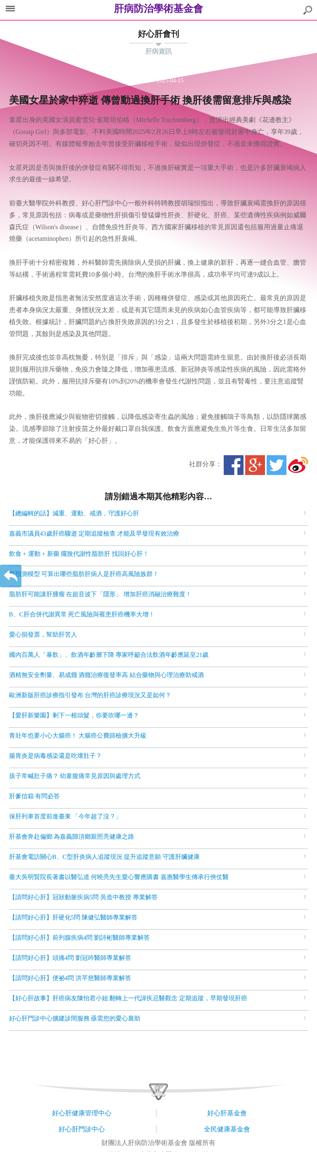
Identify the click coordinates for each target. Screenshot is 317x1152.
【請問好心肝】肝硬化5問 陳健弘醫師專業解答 (73, 917)
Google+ (255, 465)
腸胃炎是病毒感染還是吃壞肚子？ (55, 755)
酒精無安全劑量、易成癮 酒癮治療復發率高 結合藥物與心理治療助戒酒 (106, 675)
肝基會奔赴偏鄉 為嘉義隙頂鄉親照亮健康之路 (72, 836)
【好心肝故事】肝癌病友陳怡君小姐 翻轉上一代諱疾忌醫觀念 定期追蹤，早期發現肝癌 (128, 998)
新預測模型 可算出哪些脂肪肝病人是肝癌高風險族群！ (84, 574)
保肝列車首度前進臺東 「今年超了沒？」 (65, 816)
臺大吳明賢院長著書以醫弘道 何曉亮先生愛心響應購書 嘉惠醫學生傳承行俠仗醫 (119, 877)
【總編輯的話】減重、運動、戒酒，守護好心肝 (74, 513)
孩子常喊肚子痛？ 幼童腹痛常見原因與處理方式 (75, 776)
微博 (298, 465)
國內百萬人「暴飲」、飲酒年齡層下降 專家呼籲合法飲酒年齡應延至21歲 (109, 654)
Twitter (276, 465)
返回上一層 (10, 576)
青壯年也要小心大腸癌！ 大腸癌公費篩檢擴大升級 (78, 735)
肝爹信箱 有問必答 (34, 796)
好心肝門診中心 (82, 1129)
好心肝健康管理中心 (81, 1113)
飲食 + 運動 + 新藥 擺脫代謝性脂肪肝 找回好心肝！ (79, 553)
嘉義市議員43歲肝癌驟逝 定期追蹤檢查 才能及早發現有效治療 (94, 533)
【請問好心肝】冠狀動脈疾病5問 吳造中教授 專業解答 (83, 897)
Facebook (234, 465)
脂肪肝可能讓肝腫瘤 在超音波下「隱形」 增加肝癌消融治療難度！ (100, 594)
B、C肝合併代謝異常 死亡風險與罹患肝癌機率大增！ (82, 614)
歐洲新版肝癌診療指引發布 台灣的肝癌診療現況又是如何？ (90, 695)
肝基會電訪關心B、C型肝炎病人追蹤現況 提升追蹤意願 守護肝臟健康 (104, 856)
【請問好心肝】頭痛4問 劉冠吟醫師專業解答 (70, 958)
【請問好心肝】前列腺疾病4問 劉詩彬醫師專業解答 (79, 937)
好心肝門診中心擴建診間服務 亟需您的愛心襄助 (75, 1018)
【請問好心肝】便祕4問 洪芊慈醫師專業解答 (70, 978)
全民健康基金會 (227, 1129)
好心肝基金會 (227, 1113)
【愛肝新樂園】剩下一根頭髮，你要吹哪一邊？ (74, 715)
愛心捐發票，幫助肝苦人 (43, 634)
